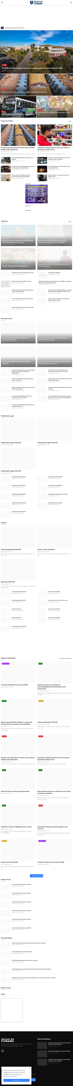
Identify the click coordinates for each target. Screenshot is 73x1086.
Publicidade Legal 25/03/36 (19, 494)
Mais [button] (70, 121)
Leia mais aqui (12, 1076)
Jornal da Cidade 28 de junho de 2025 (21, 867)
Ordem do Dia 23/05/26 (46, 532)
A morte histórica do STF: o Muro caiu (57, 583)
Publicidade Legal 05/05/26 (47, 425)
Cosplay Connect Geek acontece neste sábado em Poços (60, 371)
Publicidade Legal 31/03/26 (55, 485)
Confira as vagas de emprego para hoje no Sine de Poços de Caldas (22, 273)
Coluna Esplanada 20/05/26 (19, 609)
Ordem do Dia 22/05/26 (54, 574)
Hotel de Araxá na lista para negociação (14, 249)
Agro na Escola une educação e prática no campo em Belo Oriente (59, 282)
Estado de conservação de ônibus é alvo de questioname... (18, 114)
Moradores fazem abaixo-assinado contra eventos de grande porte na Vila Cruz (55, 345)
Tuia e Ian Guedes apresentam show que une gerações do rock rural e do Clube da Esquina (59, 379)
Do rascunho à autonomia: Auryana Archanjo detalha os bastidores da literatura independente (23, 354)
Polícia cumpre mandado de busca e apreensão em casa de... (54, 113)
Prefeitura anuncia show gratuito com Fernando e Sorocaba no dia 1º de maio (58, 353)
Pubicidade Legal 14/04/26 (18, 468)
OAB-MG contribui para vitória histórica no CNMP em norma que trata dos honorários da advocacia (55, 265)
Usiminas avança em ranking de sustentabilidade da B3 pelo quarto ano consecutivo (18, 224)
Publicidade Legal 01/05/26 (11, 454)
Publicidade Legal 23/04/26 (55, 459)
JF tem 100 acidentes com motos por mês (22, 281)
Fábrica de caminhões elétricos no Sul (21, 264)
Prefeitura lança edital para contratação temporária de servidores (59, 1043)
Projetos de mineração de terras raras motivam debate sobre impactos (24, 92)
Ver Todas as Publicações (65, 641)
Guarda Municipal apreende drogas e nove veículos (22, 158)
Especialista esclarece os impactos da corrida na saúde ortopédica (54, 248)
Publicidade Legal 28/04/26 (19, 459)
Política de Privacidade (65, 1075)
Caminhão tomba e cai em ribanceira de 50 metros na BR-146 (59, 167)
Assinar (33, 1062)
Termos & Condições (52, 1075)
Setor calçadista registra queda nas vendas (23, 290)
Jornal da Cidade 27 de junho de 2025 (21, 876)
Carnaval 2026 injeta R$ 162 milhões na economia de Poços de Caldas (22, 379)
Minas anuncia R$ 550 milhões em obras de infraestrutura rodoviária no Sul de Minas (52, 224)
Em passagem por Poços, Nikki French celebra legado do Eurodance (60, 362)
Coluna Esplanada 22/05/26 (19, 574)
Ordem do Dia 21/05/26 (54, 591)
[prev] (68, 28)
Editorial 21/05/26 (16, 591)
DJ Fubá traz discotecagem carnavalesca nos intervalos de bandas (23, 388)
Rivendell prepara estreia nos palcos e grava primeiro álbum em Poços (53, 321)
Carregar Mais (36, 858)
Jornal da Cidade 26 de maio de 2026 (14, 668)
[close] (29, 1068)
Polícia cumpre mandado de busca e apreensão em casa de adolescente (21, 175)
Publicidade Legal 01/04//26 (19, 485)
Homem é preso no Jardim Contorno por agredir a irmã (58, 175)
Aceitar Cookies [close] (16, 1080)
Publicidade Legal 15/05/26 (11, 425)
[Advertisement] (36, 628)
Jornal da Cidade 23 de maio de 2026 (14, 28)
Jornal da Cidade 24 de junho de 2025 (21, 893)
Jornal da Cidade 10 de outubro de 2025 (22, 934)
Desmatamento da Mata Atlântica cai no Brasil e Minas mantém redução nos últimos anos (60, 273)
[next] (71, 28)
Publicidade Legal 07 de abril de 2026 (57, 477)
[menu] (2, 2)
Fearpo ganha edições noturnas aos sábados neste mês (16, 345)
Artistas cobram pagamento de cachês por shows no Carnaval (22, 362)
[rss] (2, 1033)
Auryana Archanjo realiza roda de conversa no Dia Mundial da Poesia (23, 371)
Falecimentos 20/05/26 (54, 255)
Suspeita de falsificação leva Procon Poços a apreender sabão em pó (53, 148)
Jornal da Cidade (5, 70)
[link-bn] (36, 185)
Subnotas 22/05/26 (8, 565)
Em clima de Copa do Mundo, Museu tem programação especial (15, 321)
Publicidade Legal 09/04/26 (55, 468)
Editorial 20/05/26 (16, 600)
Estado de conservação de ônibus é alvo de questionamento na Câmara (59, 158)
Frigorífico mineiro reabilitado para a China (23, 255)
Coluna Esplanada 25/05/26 (11, 532)
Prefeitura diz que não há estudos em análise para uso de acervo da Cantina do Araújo (33, 960)
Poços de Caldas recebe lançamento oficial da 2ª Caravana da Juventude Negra (23, 167)
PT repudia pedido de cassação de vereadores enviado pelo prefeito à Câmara (31, 952)
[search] (71, 2)
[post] (36, 52)
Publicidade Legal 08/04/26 (19, 477)
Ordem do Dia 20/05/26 (54, 600)
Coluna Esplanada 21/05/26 (19, 583)
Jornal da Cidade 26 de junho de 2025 (21, 884)
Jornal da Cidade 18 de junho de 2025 (21, 910)
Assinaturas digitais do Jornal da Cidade (59, 1034)
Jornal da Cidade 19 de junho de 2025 (21, 902)
